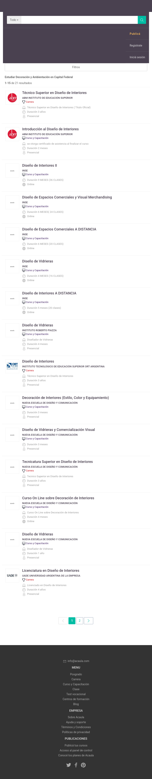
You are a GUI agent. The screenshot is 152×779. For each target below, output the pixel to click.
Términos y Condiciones (76, 727)
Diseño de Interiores (38, 361)
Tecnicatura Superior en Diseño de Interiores (57, 462)
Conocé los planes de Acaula (76, 755)
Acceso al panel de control (76, 750)
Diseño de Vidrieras (37, 261)
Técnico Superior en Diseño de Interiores (54, 93)
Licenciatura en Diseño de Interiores (50, 570)
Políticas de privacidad (76, 732)
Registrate (136, 45)
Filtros (76, 67)
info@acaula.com (76, 661)
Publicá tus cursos (76, 745)
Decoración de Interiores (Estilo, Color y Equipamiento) (65, 398)
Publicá (135, 33)
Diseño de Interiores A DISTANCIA (49, 293)
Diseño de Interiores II (39, 165)
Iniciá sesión (137, 57)
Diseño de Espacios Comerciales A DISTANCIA (59, 229)
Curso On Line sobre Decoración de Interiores (58, 498)
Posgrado (76, 674)
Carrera (76, 679)
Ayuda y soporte (76, 722)
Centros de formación (76, 699)
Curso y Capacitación (76, 684)
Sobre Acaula (76, 717)
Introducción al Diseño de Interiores (50, 129)
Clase (76, 689)
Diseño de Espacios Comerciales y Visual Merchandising (67, 197)
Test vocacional (76, 694)
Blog (76, 704)
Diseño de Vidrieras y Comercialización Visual (58, 430)
